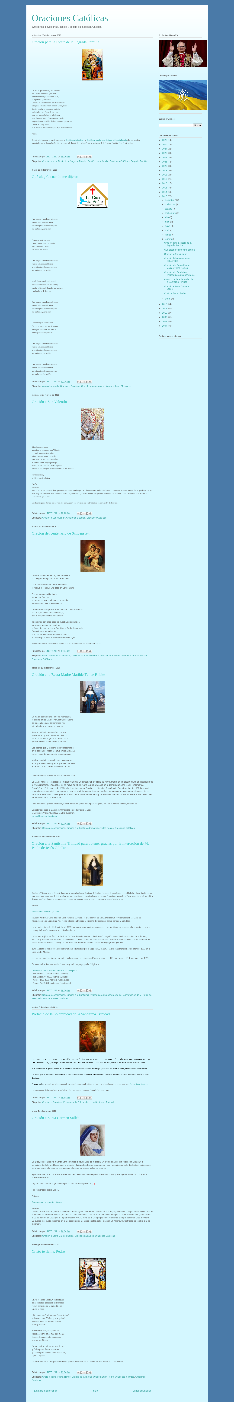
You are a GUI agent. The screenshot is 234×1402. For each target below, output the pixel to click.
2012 (165, 304)
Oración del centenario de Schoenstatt (61, 533)
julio (167, 217)
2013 (165, 196)
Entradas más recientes (46, 1390)
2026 (165, 140)
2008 (165, 321)
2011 (165, 308)
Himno (67, 1377)
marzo (168, 234)
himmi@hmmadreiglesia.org (45, 816)
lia (82, 140)
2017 (165, 179)
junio (167, 221)
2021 (165, 161)
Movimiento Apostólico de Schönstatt (90, 655)
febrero (168, 239)
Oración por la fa (72, 140)
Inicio (95, 1390)
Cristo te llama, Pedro (48, 1251)
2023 (165, 153)
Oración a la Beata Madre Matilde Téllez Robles (69, 675)
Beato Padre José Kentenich (56, 655)
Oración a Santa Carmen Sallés (55, 1118)
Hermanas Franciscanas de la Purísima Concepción (54, 970)
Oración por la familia (97, 161)
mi (80, 140)
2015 (165, 187)
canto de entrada (50, 386)
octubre (169, 208)
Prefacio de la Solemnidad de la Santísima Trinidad (71, 1014)
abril (167, 230)
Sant (139, 1084)
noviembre (170, 204)
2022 (165, 157)
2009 (165, 317)
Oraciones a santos (75, 517)
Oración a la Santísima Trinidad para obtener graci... (179, 273)
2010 (165, 313)
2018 (165, 174)
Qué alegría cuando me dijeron (55, 177)
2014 (165, 192)
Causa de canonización (53, 828)
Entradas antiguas (142, 1390)
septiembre (170, 213)
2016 (165, 183)
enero (168, 298)
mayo (168, 226)
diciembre (170, 200)
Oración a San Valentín (49, 402)
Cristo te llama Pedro (52, 1377)
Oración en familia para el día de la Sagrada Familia (107, 140)
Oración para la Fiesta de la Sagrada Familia (65, 42)
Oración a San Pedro (103, 1377)
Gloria (56, 911)
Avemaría (47, 911)
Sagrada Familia (139, 161)
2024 (165, 148)
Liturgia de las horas (82, 1377)
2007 (165, 326)
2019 (165, 170)
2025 (165, 144)
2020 (165, 166)
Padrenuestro (37, 911)
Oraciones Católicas (70, 18)
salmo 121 (118, 386)
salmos (127, 386)
